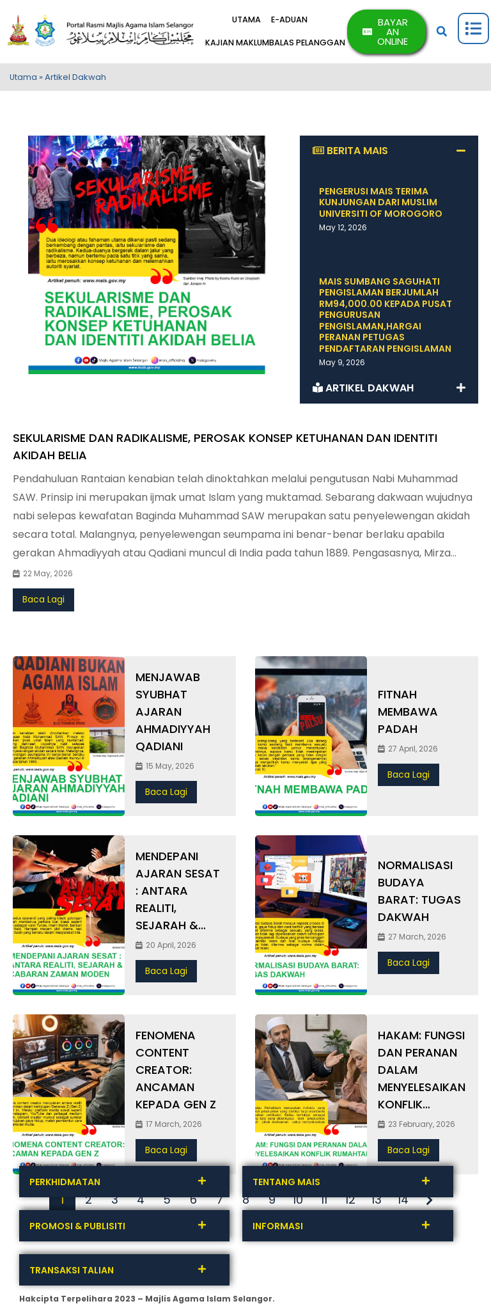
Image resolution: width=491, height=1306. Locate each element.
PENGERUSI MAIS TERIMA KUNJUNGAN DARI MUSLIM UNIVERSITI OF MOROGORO (380, 205)
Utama (24, 80)
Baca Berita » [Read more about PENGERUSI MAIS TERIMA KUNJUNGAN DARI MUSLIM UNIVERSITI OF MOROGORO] (356, 248)
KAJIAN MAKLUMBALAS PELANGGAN (282, 43)
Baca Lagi (43, 603)
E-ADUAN (299, 23)
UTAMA (249, 23)
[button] (444, 33)
